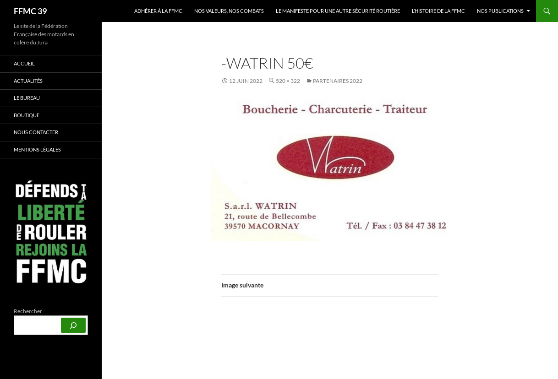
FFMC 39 (30, 11)
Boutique (26, 115)
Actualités (28, 81)
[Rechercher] (73, 325)
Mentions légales (37, 149)
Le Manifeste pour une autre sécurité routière (338, 11)
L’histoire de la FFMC (438, 11)
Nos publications (500, 11)
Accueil (24, 63)
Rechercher (28, 311)
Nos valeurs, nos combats (229, 11)
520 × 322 (288, 80)
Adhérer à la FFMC (158, 11)
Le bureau (27, 98)
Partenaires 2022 (337, 80)
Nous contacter (36, 132)
